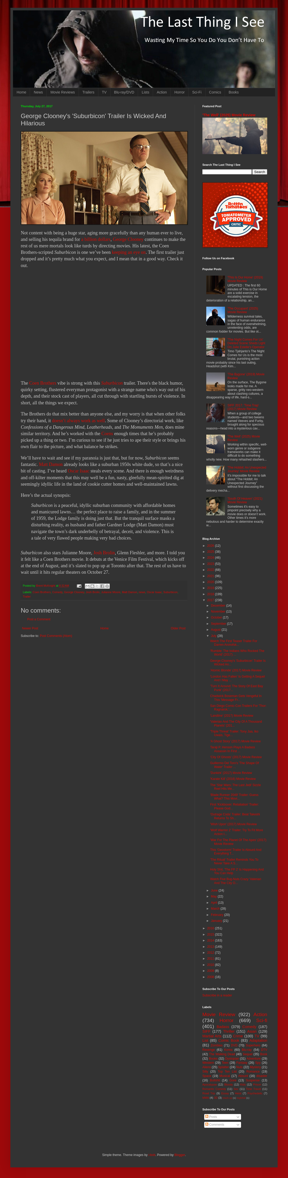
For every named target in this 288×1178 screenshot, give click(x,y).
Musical (225, 1076)
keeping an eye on (129, 252)
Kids (243, 1084)
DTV (264, 1050)
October (217, 617)
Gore (232, 1080)
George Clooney (128, 239)
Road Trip (208, 1093)
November (218, 611)
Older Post (178, 628)
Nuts (239, 1067)
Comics (215, 92)
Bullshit (215, 1080)
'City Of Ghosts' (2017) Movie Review (236, 757)
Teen (225, 1063)
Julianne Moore (110, 592)
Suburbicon (112, 383)
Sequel (247, 1054)
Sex (236, 1088)
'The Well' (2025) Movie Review (228, 115)
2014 (211, 940)
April (214, 902)
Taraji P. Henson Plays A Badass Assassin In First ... (232, 749)
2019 (211, 588)
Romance (252, 1071)
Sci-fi (261, 1020)
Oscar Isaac (78, 470)
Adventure (253, 1058)
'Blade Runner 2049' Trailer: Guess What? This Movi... (234, 796)
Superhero (253, 1045)
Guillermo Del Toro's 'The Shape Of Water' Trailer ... (234, 764)
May (214, 896)
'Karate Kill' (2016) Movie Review (233, 779)
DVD (234, 1045)
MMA (205, 1097)
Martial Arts (211, 1036)
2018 (211, 594)
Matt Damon (51, 464)
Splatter (223, 1067)
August (216, 629)
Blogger (179, 1155)
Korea (228, 1050)
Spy (258, 1063)
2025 (211, 552)
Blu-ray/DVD (124, 92)
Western (208, 1063)
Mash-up (227, 1097)
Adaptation (258, 1040)
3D (215, 1097)
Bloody (228, 1084)
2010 (211, 965)
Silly (205, 1071)
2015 (211, 934)
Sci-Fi (197, 92)
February (217, 915)
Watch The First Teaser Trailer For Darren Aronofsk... (233, 643)
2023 (211, 564)
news (142, 592)
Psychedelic (255, 1093)
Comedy (57, 592)
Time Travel (253, 1088)
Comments (214, 1124)
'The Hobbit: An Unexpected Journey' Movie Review (247, 469)
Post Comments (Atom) (56, 636)
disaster (261, 1076)
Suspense (253, 1080)
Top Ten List (227, 1071)
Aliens (206, 1067)
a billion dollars (96, 239)
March (216, 908)
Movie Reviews (62, 92)
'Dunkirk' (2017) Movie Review (231, 773)
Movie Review (218, 1014)
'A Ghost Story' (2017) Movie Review (235, 741)
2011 (211, 958)
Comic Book (228, 1040)
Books (234, 92)
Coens (107, 433)
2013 (211, 947)
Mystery (255, 1067)
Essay (225, 1093)
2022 (211, 570)
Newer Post (30, 628)
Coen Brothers (42, 383)
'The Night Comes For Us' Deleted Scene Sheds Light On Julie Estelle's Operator (246, 343)
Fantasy (242, 1063)
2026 (211, 546)
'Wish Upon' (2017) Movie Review (233, 824)
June (214, 890)
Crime (238, 1036)
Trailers (88, 92)
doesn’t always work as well (78, 420)
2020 (211, 582)
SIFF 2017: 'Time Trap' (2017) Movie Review (243, 407)
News (38, 92)
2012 (211, 952)
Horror (179, 92)
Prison (257, 1084)
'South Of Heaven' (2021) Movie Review (245, 500)
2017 (211, 600)
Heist (238, 1093)
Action (162, 92)
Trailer (27, 596)
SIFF (206, 1031)
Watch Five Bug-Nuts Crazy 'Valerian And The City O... (235, 881)
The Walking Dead (222, 1054)
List (205, 1040)
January (217, 921)
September (219, 624)
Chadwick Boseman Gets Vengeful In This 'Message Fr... (236, 697)
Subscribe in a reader (217, 995)
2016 (211, 928)
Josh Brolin (104, 552)
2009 (211, 971)
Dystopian (232, 1058)
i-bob (151, 1155)
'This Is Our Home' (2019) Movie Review (245, 279)
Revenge (208, 1050)
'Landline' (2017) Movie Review (231, 715)
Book (263, 1054)
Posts (211, 1117)
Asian (252, 1031)
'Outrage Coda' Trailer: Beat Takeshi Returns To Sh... (235, 816)
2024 (211, 557)
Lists (145, 92)
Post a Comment (38, 619)
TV (104, 92)
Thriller (229, 1031)
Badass (223, 1027)
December (218, 605)
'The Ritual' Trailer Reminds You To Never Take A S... (234, 861)
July (214, 636)
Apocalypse (209, 1084)
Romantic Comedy (214, 1088)
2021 (211, 576)
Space (206, 1076)
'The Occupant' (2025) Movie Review (243, 310)
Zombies (217, 1045)
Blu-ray (247, 1050)
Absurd (243, 1076)
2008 (211, 977)
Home (21, 92)
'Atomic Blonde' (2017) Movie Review (236, 670)
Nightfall (241, 1097)
